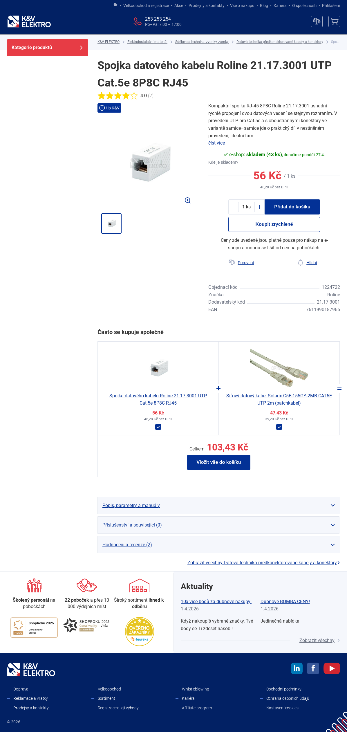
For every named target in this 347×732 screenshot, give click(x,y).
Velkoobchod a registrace (146, 5)
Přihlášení (329, 5)
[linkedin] (297, 669)
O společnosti (304, 5)
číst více (216, 143)
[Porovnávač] (317, 21)
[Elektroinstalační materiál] (147, 42)
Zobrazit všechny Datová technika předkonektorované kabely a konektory (263, 562)
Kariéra (280, 5)
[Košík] (334, 21)
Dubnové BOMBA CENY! (285, 601)
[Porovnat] (241, 262)
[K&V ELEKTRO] (29, 21)
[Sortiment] (139, 594)
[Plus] (259, 207)
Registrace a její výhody (118, 708)
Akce (178, 5)
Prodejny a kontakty (207, 5)
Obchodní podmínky (283, 689)
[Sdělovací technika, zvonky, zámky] (202, 42)
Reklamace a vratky (30, 698)
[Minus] (233, 207)
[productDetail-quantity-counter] (246, 207)
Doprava (20, 689)
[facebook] (313, 669)
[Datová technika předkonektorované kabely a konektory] (279, 42)
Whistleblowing (195, 689)
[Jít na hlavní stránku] (115, 5)
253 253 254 (158, 19)
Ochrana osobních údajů (288, 698)
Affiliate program (197, 708)
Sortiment (106, 698)
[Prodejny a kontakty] (86, 594)
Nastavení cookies (282, 708)
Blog (264, 5)
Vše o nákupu (242, 5)
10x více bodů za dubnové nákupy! (216, 601)
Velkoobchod (109, 689)
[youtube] (331, 669)
